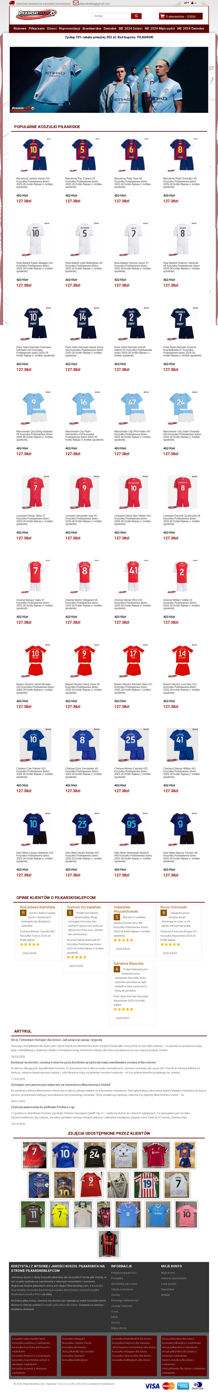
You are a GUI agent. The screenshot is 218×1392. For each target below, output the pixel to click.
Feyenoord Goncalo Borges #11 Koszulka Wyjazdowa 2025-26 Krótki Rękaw (179, 936)
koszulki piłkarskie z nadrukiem (181, 1343)
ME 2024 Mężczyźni (160, 28)
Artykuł (165, 1294)
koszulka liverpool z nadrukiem (31, 1355)
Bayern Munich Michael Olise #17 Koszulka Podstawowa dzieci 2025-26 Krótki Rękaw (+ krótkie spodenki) (133, 688)
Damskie (110, 28)
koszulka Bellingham (75, 1360)
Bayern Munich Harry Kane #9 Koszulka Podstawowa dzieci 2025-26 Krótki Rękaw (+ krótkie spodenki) (83, 688)
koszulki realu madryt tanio (28, 1338)
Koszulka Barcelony (39, 1290)
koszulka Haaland (73, 1355)
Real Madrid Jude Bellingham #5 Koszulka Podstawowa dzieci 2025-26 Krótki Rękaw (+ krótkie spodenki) (83, 267)
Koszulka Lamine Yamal (76, 1343)
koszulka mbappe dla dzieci (129, 1351)
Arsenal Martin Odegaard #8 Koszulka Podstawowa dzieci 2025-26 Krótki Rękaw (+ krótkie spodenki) (83, 604)
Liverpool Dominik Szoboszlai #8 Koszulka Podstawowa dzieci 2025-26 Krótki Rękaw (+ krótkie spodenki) (181, 520)
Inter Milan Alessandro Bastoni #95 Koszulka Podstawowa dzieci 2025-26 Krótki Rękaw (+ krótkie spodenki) (133, 857)
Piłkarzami (37, 28)
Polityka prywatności (123, 1272)
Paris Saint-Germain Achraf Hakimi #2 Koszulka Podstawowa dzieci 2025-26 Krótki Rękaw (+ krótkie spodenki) (133, 351)
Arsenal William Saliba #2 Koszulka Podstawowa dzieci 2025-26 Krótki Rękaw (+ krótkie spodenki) (181, 604)
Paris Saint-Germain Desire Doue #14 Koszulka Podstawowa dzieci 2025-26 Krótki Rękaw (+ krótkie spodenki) (84, 351)
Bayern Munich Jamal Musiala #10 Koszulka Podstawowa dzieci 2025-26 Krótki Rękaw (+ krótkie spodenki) (35, 688)
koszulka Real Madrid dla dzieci (131, 1338)
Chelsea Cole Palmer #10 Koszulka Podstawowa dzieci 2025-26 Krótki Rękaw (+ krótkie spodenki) (34, 773)
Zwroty (115, 1294)
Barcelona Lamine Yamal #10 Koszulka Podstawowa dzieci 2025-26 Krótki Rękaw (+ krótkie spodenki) (34, 183)
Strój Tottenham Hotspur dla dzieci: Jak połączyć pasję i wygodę (56, 1040)
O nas (114, 1311)
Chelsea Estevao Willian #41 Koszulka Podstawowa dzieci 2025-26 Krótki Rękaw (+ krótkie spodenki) (181, 773)
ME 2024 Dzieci (130, 28)
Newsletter (167, 1289)
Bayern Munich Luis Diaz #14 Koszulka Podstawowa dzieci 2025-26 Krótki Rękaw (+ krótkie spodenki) (181, 688)
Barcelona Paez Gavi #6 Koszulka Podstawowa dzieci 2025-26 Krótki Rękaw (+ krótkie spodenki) (132, 183)
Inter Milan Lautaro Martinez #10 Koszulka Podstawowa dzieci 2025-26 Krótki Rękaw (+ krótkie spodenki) (34, 857)
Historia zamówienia (173, 1278)
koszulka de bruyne (74, 1347)
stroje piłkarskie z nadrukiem (180, 1347)
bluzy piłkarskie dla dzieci (178, 1338)
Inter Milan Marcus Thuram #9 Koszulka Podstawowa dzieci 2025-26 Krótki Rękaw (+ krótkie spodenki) (181, 857)
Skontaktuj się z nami (124, 1283)
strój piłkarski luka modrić (78, 1351)
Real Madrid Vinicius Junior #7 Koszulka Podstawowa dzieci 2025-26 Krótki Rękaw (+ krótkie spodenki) (132, 267)
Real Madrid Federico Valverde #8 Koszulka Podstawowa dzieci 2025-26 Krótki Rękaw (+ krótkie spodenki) (181, 267)
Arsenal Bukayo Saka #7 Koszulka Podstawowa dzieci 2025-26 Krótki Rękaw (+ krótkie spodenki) (34, 604)
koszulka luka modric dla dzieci (131, 1355)
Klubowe (20, 28)
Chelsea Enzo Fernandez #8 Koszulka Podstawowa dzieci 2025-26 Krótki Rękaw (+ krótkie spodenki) (83, 773)
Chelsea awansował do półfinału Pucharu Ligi (43, 1107)
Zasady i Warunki (121, 1306)
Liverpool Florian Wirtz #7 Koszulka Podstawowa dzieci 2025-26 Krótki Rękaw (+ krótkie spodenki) (34, 520)
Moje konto (168, 1272)
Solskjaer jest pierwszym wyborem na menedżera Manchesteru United (60, 1084)
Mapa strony (118, 1328)
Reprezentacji (69, 28)
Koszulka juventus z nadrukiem (31, 1343)
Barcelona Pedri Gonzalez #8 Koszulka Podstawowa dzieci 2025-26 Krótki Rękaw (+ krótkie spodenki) (181, 183)
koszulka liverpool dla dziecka (131, 1343)
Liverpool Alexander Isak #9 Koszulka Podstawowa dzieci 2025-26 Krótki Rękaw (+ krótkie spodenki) (83, 520)
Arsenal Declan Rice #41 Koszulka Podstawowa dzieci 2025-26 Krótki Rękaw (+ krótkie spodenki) (132, 604)
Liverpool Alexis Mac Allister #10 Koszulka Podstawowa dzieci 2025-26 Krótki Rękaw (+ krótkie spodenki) (132, 520)
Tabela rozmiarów (122, 1289)
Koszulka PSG (31, 1294)
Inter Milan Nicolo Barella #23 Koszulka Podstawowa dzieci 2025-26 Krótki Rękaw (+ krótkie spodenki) (83, 857)
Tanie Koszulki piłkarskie (72, 1383)
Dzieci (52, 28)
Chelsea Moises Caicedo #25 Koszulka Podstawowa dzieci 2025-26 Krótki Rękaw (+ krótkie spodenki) (132, 773)
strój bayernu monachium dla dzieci (134, 1347)
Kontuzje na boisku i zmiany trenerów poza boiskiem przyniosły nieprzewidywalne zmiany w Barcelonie (83, 1062)
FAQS (114, 1317)
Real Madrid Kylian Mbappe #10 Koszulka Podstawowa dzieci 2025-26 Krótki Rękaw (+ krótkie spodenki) (34, 267)
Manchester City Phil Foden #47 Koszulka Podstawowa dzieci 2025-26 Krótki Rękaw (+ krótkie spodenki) (132, 436)
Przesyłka (117, 1278)
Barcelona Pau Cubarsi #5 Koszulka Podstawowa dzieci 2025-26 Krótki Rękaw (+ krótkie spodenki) (83, 183)
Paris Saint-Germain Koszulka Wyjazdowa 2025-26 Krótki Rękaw (131, 1000)
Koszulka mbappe (73, 1338)
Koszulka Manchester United (69, 1290)
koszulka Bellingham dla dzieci (131, 1360)
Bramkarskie (92, 28)
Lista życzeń (168, 1283)
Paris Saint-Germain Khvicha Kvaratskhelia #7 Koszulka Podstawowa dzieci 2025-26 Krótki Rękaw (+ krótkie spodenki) (182, 351)
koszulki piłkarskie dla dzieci (60, 1304)
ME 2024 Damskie (190, 28)
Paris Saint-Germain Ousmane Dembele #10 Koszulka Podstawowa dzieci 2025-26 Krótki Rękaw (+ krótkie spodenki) (35, 351)
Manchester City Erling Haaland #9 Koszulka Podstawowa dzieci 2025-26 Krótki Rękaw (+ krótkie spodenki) (34, 436)
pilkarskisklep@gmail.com (91, 3)
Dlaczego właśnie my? (125, 1300)
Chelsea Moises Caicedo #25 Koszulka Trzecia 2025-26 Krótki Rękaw (37, 936)
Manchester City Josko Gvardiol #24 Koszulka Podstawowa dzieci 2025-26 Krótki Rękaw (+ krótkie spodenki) (182, 436)
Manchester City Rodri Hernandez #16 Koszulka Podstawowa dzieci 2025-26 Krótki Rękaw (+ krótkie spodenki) (84, 436)
